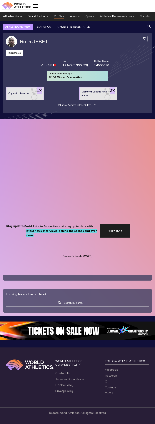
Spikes (90, 16)
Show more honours (77, 105)
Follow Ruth (115, 230)
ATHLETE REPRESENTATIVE (73, 26)
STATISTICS (43, 26)
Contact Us (63, 373)
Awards (75, 16)
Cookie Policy (64, 385)
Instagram (111, 375)
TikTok (109, 393)
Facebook (111, 369)
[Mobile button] (35, 6)
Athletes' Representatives (117, 16)
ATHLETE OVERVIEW (18, 26)
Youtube (110, 387)
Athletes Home (13, 16)
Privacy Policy (64, 391)
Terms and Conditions (69, 379)
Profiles (59, 16)
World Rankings (38, 16)
